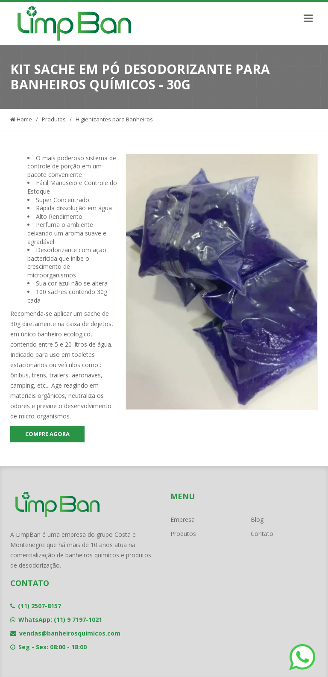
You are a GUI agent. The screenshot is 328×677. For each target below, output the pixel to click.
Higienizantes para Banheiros (114, 119)
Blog (257, 519)
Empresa (182, 519)
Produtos (54, 119)
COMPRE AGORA (47, 434)
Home (21, 119)
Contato (262, 534)
